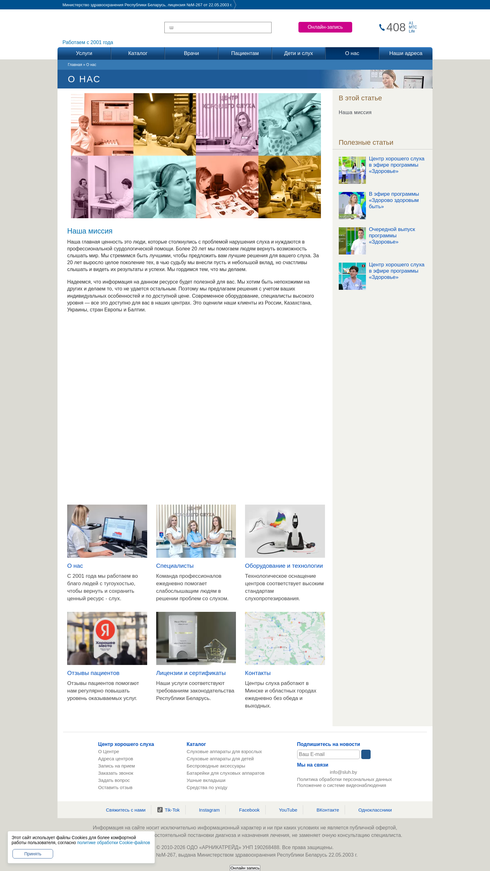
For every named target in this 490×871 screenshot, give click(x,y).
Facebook (245, 810)
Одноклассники (371, 810)
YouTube (284, 810)
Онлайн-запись (325, 27)
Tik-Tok (168, 810)
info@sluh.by (343, 773)
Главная (75, 65)
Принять (33, 853)
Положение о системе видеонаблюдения (341, 787)
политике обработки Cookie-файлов (113, 842)
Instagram (205, 810)
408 (396, 27)
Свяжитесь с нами (122, 810)
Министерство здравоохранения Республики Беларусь (113, 5)
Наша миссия (355, 112)
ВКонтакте (324, 810)
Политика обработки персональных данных (344, 781)
